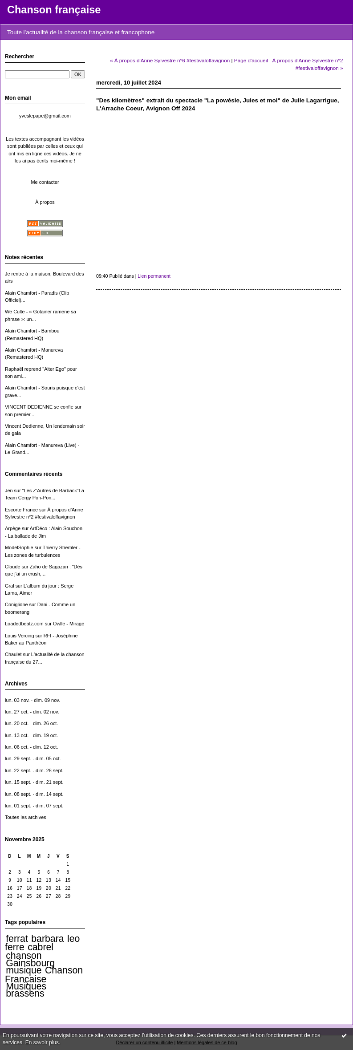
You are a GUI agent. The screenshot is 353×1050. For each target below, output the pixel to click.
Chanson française (54, 10)
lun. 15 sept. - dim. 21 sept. (34, 782)
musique (23, 970)
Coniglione (16, 604)
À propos (45, 202)
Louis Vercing (19, 635)
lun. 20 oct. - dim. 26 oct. (31, 723)
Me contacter (45, 182)
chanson (23, 955)
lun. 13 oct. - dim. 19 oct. (31, 735)
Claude (12, 566)
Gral (9, 585)
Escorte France (21, 509)
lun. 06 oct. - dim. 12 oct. (31, 747)
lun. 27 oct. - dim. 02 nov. (32, 711)
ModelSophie (19, 547)
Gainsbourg (30, 963)
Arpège (12, 528)
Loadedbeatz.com (24, 623)
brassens (25, 993)
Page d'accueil (251, 60)
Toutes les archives (25, 817)
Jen (9, 490)
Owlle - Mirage (68, 623)
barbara (47, 938)
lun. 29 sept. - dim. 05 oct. (33, 758)
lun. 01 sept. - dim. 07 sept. (34, 805)
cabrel (40, 947)
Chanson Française (44, 974)
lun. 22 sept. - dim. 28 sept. (34, 770)
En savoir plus (42, 1042)
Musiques (26, 986)
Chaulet (13, 654)
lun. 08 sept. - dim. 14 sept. (34, 794)
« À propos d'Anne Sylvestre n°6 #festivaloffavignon (170, 60)
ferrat (17, 938)
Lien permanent (154, 276)
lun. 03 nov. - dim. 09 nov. (32, 700)
